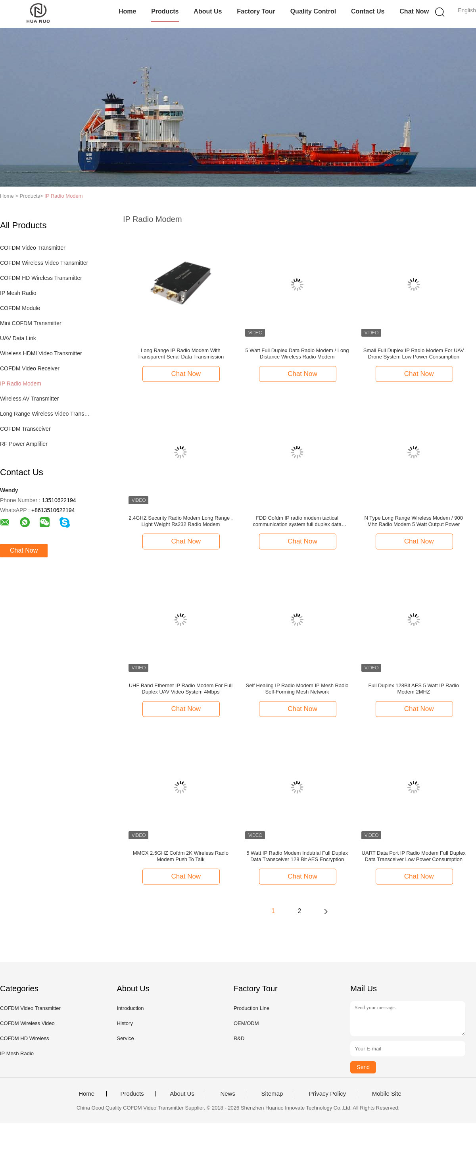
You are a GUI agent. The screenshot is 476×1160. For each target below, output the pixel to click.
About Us (208, 11)
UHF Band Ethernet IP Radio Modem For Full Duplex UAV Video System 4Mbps (180, 688)
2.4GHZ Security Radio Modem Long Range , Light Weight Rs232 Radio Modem (180, 521)
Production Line (251, 1008)
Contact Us (367, 11)
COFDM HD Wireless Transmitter (41, 278)
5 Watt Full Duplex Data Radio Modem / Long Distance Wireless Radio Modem (297, 353)
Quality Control (313, 11)
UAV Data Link (18, 338)
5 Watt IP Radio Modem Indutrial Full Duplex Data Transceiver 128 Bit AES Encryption (297, 856)
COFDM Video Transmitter (32, 248)
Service (125, 1038)
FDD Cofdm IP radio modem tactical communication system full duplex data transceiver (297, 521)
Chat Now (414, 11)
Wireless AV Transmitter (29, 398)
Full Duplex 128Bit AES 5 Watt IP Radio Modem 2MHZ (414, 688)
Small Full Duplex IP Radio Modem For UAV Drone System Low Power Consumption (413, 353)
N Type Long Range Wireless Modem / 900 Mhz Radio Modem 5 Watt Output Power (414, 521)
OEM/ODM (246, 1023)
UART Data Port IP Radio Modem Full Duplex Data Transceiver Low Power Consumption (414, 856)
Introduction (130, 1008)
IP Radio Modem (63, 196)
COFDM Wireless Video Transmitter (44, 263)
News (227, 1093)
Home (127, 11)
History (124, 1023)
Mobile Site (386, 1093)
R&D (239, 1038)
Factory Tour (256, 11)
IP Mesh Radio (18, 293)
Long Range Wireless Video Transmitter (45, 413)
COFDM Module (20, 308)
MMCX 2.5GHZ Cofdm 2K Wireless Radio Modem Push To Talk (180, 856)
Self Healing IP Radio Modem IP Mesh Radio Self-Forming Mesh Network (297, 688)
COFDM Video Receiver (30, 368)
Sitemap (272, 1093)
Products (164, 11)
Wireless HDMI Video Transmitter (41, 353)
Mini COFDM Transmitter (30, 323)
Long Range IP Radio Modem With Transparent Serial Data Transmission (181, 353)
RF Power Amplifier (24, 444)
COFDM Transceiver (25, 429)
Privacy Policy (327, 1093)
